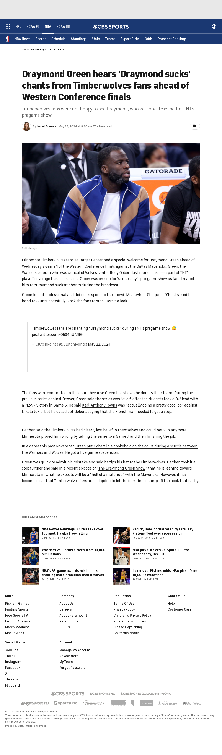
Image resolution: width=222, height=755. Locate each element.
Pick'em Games (17, 603)
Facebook (12, 668)
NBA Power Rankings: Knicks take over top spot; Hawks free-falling (73, 531)
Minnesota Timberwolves (43, 260)
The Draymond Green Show (121, 468)
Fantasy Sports (16, 609)
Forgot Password (72, 668)
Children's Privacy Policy (132, 615)
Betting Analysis (17, 621)
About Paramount (73, 615)
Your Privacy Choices (130, 621)
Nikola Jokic (32, 411)
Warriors (29, 272)
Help (171, 603)
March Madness (17, 627)
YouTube (11, 650)
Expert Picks (57, 49)
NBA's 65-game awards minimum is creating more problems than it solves (73, 573)
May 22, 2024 (99, 344)
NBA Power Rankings (34, 49)
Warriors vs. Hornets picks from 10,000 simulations (73, 552)
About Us (66, 603)
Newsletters (68, 656)
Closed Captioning (128, 627)
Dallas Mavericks (151, 266)
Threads (11, 679)
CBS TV (64, 627)
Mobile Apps (14, 633)
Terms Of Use (124, 603)
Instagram (13, 662)
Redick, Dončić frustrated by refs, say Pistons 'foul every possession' (163, 531)
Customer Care (179, 609)
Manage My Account (74, 650)
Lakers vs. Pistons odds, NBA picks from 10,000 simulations (165, 573)
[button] (194, 39)
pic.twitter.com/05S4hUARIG (57, 334)
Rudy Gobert (120, 272)
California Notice (127, 633)
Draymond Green (164, 260)
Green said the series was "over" (104, 399)
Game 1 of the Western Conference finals (80, 266)
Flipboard (12, 685)
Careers (65, 609)
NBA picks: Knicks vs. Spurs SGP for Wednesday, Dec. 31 (161, 552)
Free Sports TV (16, 615)
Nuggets (156, 399)
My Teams (67, 662)
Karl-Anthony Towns (99, 405)
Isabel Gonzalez (47, 126)
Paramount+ (69, 621)
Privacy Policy (124, 609)
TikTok (10, 656)
